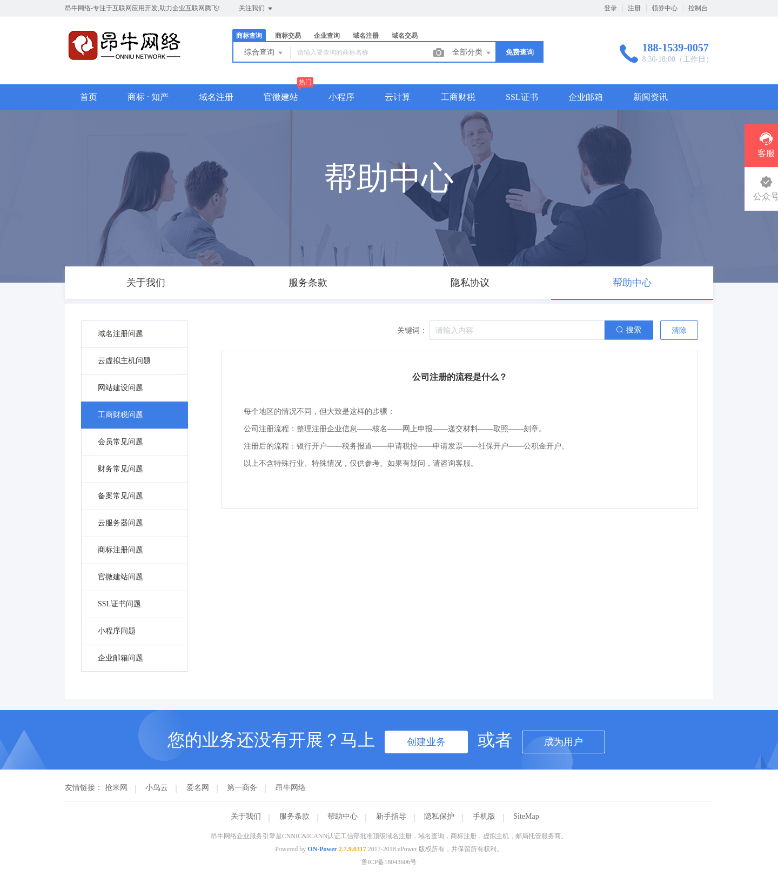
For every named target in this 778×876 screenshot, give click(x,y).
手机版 (484, 816)
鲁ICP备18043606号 (389, 862)
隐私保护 (439, 816)
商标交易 (288, 35)
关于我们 (246, 816)
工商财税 (458, 97)
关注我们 (256, 9)
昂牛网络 (291, 788)
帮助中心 (342, 816)
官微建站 (281, 97)
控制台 (698, 8)
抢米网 (116, 788)
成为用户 (563, 742)
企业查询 (327, 35)
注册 (634, 8)
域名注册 (366, 35)
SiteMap (526, 816)
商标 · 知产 (148, 97)
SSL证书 (522, 97)
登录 (610, 8)
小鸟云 (156, 788)
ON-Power (322, 849)
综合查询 (264, 52)
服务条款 (294, 816)
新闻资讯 (650, 97)
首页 (88, 97)
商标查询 (249, 35)
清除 (679, 330)
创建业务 (426, 742)
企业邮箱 (585, 97)
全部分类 (472, 52)
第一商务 (242, 788)
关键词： (412, 330)
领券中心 (665, 8)
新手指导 (391, 816)
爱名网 (197, 788)
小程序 (341, 97)
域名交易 (405, 35)
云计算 (398, 97)
